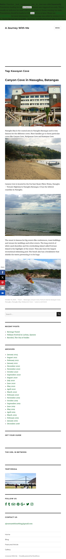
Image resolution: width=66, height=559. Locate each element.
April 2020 (11, 389)
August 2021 (12, 357)
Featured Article (11, 545)
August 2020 (12, 378)
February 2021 (13, 360)
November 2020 (13, 369)
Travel (20, 300)
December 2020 (13, 366)
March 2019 (12, 415)
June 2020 (11, 383)
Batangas (27, 300)
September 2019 (13, 403)
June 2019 (11, 406)
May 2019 (11, 409)
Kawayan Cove (55, 300)
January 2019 (12, 421)
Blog (7, 540)
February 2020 (13, 395)
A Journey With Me (17, 28)
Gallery (8, 550)
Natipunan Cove (27, 302)
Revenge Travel (13, 332)
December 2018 (13, 424)
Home (7, 534)
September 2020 (14, 375)
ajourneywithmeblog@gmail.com (18, 524)
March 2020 (12, 392)
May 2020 (11, 386)
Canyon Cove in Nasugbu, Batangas (32, 80)
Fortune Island (45, 300)
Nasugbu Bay (16, 302)
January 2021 (12, 363)
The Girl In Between (15, 452)
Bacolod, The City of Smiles (18, 338)
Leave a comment (41, 302)
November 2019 (13, 398)
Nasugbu (8, 302)
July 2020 (11, 380)
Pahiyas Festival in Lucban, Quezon (21, 335)
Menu (57, 28)
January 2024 (12, 355)
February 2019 (13, 418)
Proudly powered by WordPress (29, 556)
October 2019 (12, 401)
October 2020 (12, 372)
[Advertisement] (33, 51)
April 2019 (11, 412)
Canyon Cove (35, 300)
